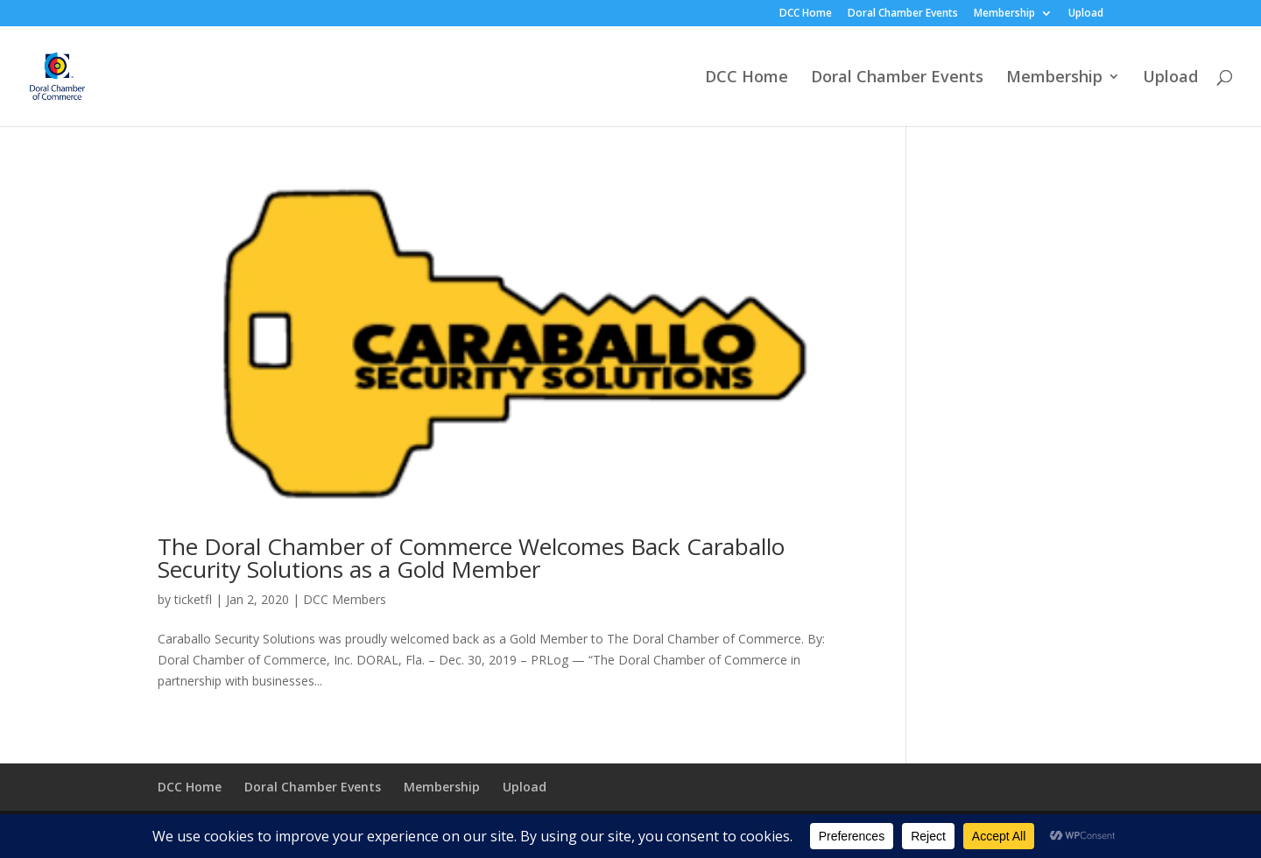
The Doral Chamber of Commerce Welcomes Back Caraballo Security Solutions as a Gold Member (471, 558)
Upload (1085, 14)
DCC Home (805, 14)
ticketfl (193, 599)
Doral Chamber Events (903, 14)
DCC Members (344, 599)
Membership (1004, 14)
